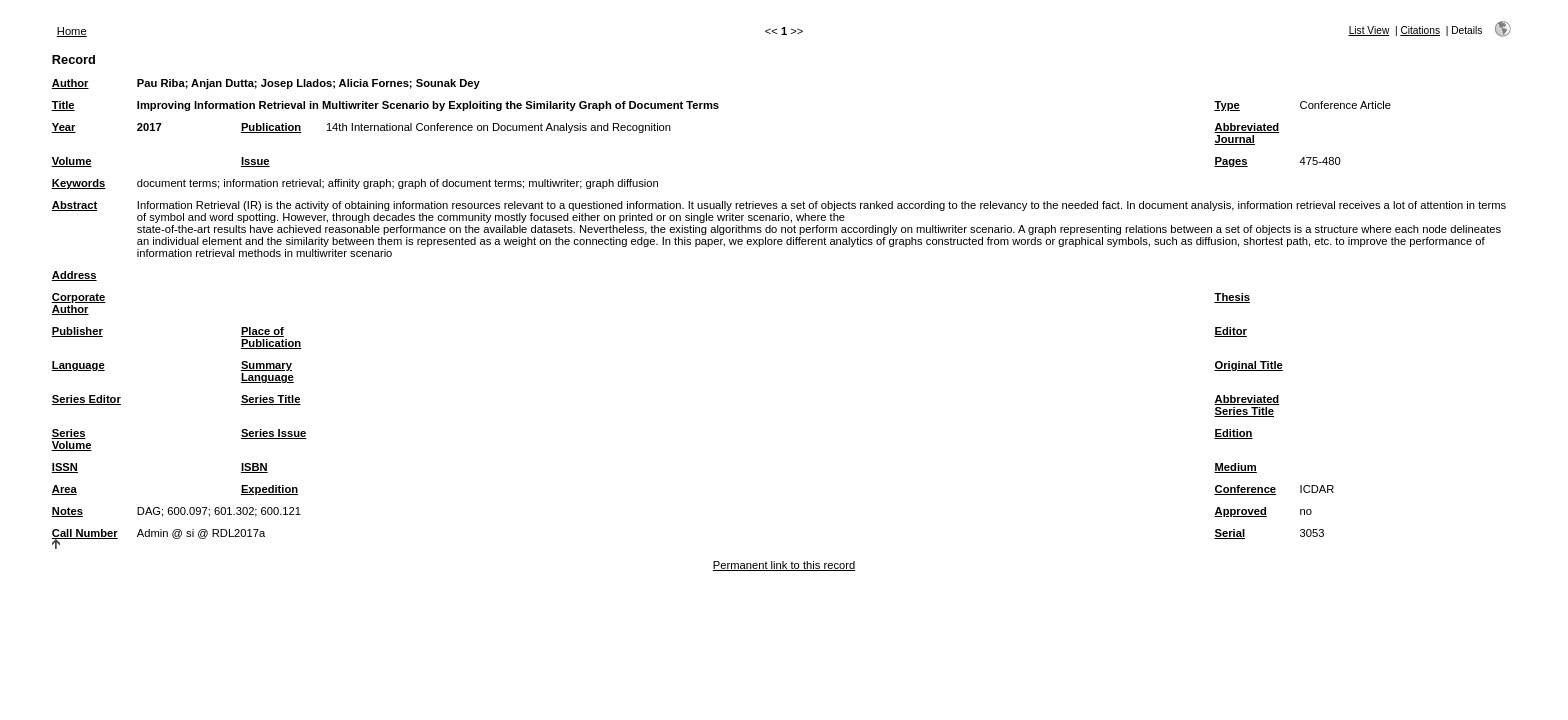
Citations (1420, 30)
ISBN (254, 467)
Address (74, 275)
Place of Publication (271, 337)
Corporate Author (78, 303)
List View (1369, 30)
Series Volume (72, 439)
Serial (1230, 533)
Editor (1231, 331)
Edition (1234, 433)
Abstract (74, 205)
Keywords (78, 183)
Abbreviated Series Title (1247, 405)
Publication (271, 127)
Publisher (77, 331)
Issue (255, 161)
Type (1227, 105)
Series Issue (273, 433)
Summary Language (267, 371)
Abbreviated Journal (1247, 133)
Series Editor (86, 399)
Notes (67, 511)
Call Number (85, 533)
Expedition (269, 489)
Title (63, 105)
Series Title (271, 399)
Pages (1231, 161)
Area (64, 489)
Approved (1241, 511)
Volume (72, 161)
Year (64, 127)
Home (72, 31)
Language (78, 365)
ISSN (65, 467)
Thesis (1232, 297)
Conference (1246, 489)
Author (70, 83)
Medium (1236, 467)
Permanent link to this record (784, 565)
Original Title (1249, 365)
